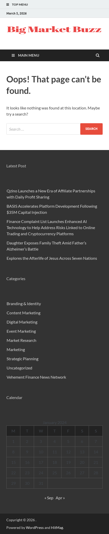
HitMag (57, 527)
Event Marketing (21, 331)
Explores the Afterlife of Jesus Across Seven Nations (52, 258)
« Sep (48, 497)
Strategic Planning (22, 358)
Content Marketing (23, 312)
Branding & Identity (24, 303)
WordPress (35, 527)
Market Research (21, 340)
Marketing (16, 349)
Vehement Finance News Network (36, 377)
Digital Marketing (22, 321)
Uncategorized (19, 367)
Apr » (60, 497)
